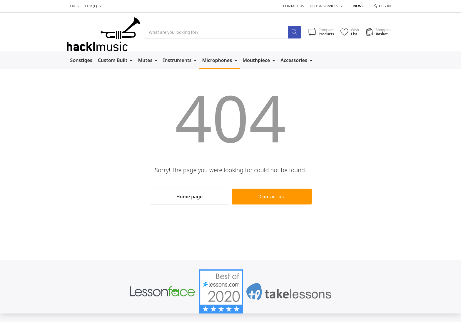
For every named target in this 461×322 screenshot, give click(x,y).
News (358, 6)
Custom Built (113, 60)
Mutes (145, 60)
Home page (189, 196)
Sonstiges (81, 60)
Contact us (293, 6)
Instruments (178, 60)
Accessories (294, 60)
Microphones (217, 60)
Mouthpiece (257, 60)
